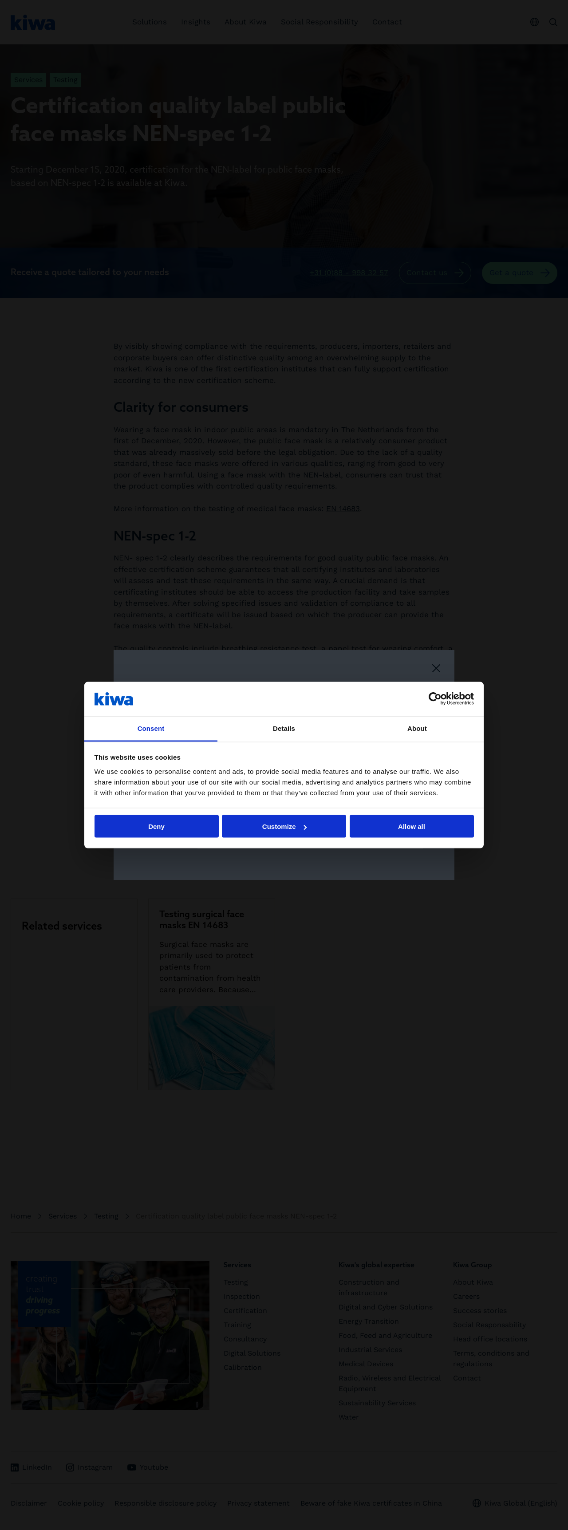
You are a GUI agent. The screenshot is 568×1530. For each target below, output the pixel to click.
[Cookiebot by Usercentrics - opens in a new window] (435, 699)
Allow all (411, 826)
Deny (156, 826)
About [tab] (417, 728)
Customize (284, 826)
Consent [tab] (151, 728)
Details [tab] (284, 728)
